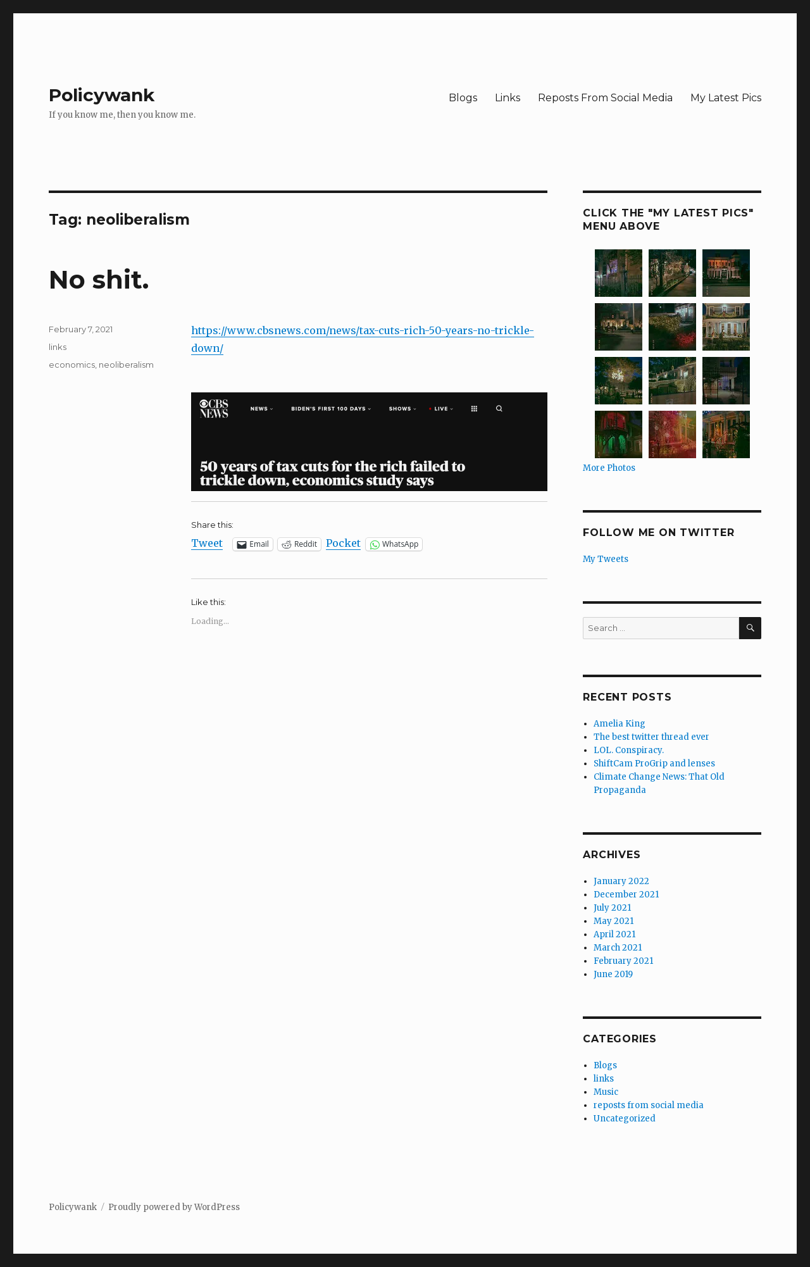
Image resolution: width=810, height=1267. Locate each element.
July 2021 (612, 907)
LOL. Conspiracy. (629, 750)
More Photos (609, 468)
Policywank (101, 95)
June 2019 (613, 974)
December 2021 (626, 894)
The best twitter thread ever (651, 737)
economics (72, 364)
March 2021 (618, 947)
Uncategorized (625, 1118)
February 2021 (623, 961)
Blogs (463, 98)
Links (507, 98)
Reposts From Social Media (605, 98)
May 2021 (613, 921)
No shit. (99, 279)
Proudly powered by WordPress (174, 1207)
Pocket (343, 543)
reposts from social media (649, 1105)
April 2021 (614, 934)
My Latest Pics (725, 98)
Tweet (207, 543)
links (57, 347)
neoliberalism (126, 364)
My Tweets (605, 559)
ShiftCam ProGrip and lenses (654, 763)
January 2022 (621, 881)
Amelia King (619, 723)
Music (606, 1092)
